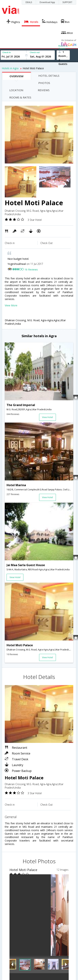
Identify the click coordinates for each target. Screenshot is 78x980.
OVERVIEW (16, 76)
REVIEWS (44, 90)
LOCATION (16, 90)
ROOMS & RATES (20, 97)
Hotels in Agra (10, 68)
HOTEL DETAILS (48, 75)
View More (11, 305)
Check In (6, 52)
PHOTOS (44, 83)
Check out (35, 52)
